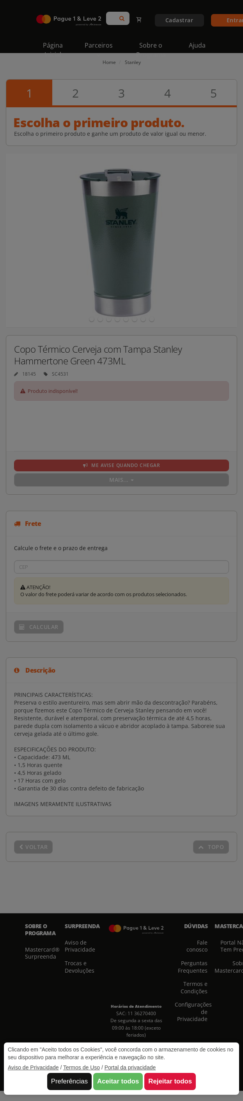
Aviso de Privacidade (33, 1067)
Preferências (69, 1081)
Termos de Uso (81, 1067)
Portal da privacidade (130, 1067)
